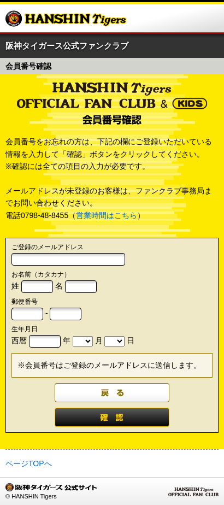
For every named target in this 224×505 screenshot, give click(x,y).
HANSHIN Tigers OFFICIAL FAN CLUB (193, 492)
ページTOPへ (28, 463)
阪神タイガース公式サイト (66, 18)
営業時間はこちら (106, 215)
